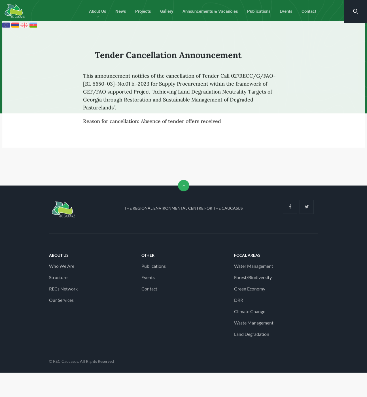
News (120, 11)
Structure (58, 280)
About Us (97, 11)
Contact (309, 11)
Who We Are (61, 268)
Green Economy (249, 291)
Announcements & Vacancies (210, 11)
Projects (143, 11)
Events (286, 11)
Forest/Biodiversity (253, 280)
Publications (259, 11)
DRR (238, 302)
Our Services (61, 302)
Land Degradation (251, 336)
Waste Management (253, 325)
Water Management (253, 268)
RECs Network (63, 291)
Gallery (166, 11)
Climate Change (249, 314)
